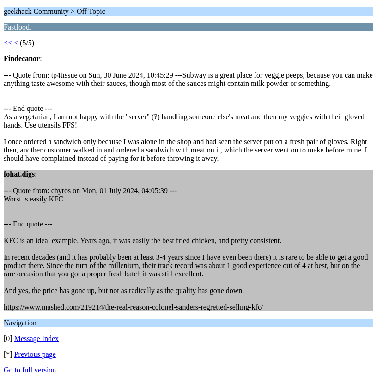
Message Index (36, 338)
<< (8, 43)
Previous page (35, 354)
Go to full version (30, 370)
